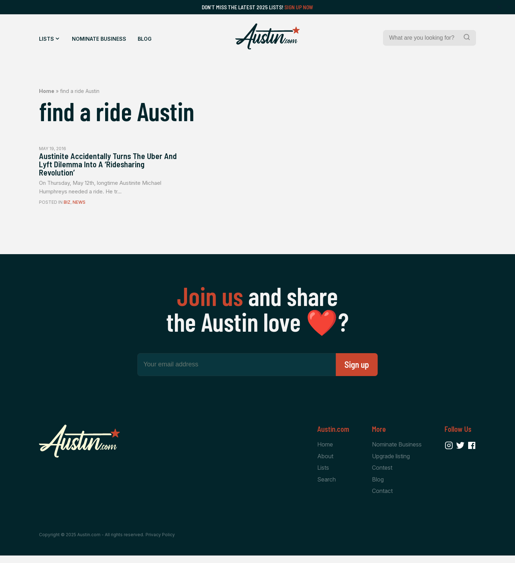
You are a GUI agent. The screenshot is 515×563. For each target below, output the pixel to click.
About (325, 462)
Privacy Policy (160, 542)
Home (46, 91)
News (79, 208)
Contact (382, 498)
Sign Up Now (298, 7)
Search (326, 486)
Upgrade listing (391, 462)
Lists (46, 39)
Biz (67, 208)
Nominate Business (99, 39)
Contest (382, 474)
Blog (145, 39)
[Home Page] (267, 36)
